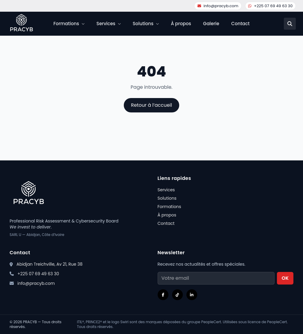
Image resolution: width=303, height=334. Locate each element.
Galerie (211, 23)
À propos (181, 23)
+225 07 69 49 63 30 (270, 6)
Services (166, 190)
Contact (240, 23)
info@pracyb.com (218, 6)
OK (285, 278)
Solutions (167, 198)
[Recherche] (290, 24)
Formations (169, 207)
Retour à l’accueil (151, 105)
